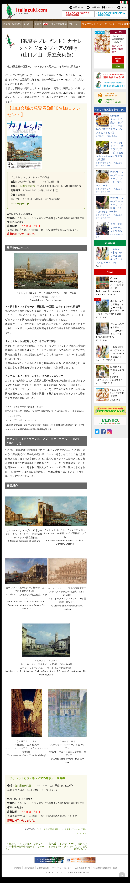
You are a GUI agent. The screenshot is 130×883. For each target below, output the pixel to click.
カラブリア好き (102, 163)
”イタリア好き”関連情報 (47, 829)
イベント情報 (64, 829)
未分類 (98, 136)
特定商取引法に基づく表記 (105, 867)
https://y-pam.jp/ (20, 203)
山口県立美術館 (26, 185)
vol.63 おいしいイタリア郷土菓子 (117, 393)
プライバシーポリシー (62, 867)
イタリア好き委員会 (109, 136)
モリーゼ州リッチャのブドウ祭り (116, 227)
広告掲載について (82, 867)
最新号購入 (118, 59)
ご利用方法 (29, 867)
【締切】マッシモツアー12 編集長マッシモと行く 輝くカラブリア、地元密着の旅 (67, 846)
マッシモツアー (104, 165)
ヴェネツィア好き (79, 829)
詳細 (118, 66)
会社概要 (17, 867)
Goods (98, 266)
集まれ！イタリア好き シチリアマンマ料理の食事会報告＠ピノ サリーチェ (24, 846)
